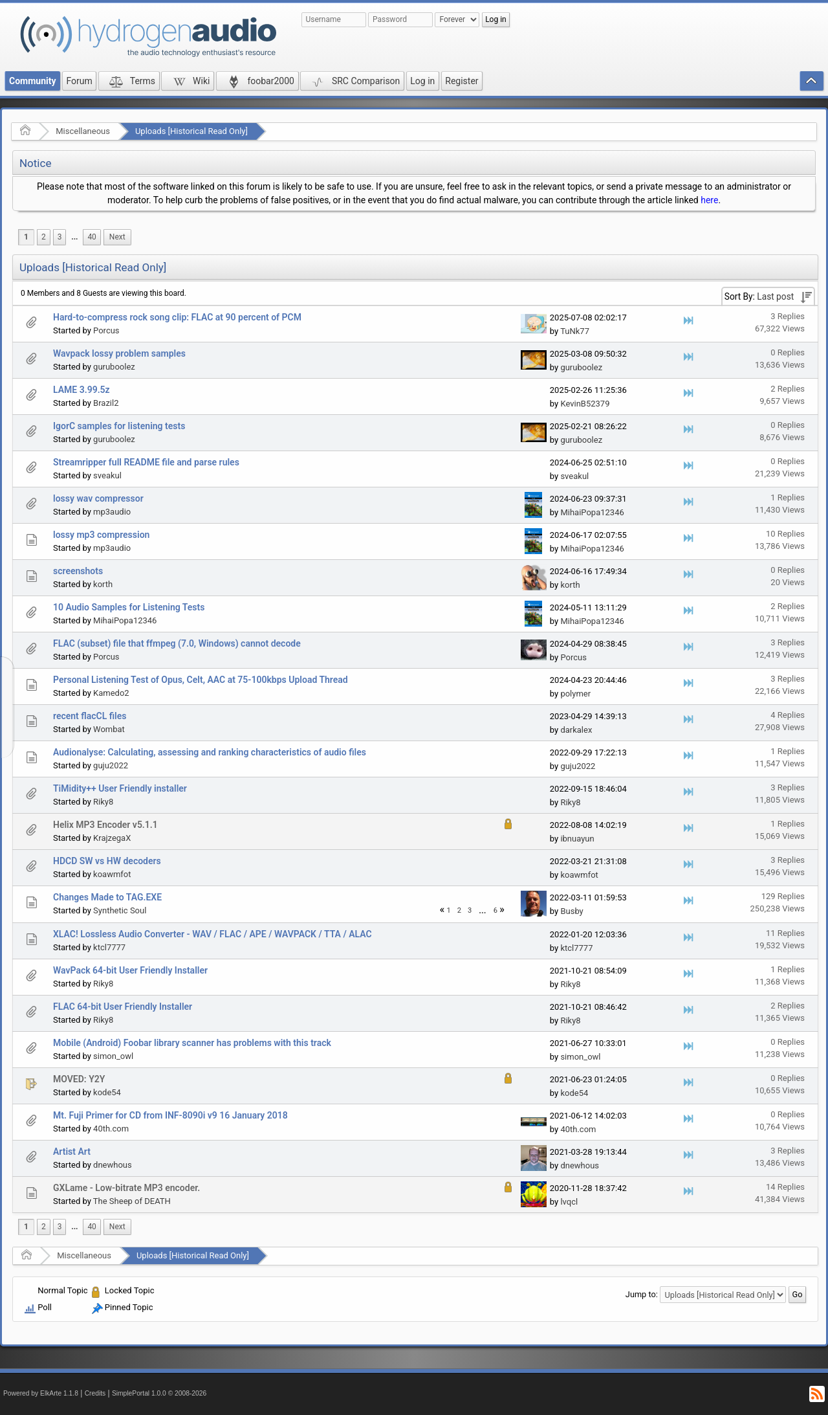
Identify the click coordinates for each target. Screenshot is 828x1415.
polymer (575, 693)
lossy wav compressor (98, 498)
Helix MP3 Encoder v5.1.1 (105, 824)
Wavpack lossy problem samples (119, 353)
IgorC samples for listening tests (119, 426)
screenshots (78, 571)
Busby (571, 911)
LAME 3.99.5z (81, 389)
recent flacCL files (89, 716)
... (74, 236)
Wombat (109, 729)
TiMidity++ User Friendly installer (120, 788)
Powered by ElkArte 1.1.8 (40, 1393)
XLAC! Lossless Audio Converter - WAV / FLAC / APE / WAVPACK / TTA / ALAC (212, 934)
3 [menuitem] (60, 236)
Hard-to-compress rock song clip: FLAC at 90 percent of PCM (177, 317)
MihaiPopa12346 (592, 512)
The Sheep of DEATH (132, 1201)
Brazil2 (105, 403)
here (709, 200)
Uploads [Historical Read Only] (191, 131)
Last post (775, 296)
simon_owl (113, 1056)
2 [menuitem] (43, 236)
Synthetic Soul (119, 910)
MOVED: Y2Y (79, 1079)
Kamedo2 (111, 693)
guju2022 (110, 765)
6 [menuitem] (495, 910)
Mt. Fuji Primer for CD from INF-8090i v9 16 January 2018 (170, 1115)
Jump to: (642, 1294)
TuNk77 (574, 331)
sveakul (107, 475)
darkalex (576, 730)
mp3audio (112, 512)
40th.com (111, 1128)
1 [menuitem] (26, 236)
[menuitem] (74, 237)
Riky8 (103, 802)
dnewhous (112, 1165)
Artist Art (72, 1151)
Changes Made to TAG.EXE (107, 897)
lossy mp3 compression (101, 534)
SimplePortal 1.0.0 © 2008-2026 (159, 1393)
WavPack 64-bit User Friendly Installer (130, 970)
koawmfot (112, 874)
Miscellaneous (83, 131)
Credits (95, 1393)
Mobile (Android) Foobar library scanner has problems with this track (192, 1043)
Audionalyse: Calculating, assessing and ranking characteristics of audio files (209, 752)
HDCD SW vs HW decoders (107, 861)
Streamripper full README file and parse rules (146, 462)
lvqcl (569, 1202)
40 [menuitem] (91, 236)
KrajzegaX (112, 838)
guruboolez (114, 367)
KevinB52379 (584, 403)
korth (103, 584)
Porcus (106, 330)
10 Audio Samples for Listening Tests (128, 607)
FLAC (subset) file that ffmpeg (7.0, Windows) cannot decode (177, 643)
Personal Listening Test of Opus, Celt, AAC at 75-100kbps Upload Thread (200, 679)
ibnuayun (577, 838)
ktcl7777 (109, 947)
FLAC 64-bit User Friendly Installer (122, 1006)
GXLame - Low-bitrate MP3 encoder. (126, 1188)
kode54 (107, 1092)
